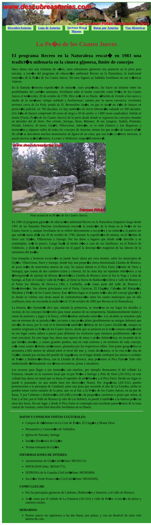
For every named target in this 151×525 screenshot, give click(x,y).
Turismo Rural (77, 28)
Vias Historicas (135, 28)
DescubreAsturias (19, 28)
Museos (76, 31)
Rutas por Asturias (106, 28)
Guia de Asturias (49, 28)
